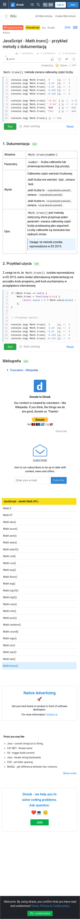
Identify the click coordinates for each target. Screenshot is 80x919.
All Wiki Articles (44, 16)
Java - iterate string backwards (24, 757)
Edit (34, 144)
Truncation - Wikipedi (23, 370)
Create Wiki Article (65, 16)
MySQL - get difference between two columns (32, 766)
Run (10, 126)
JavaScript (33, 27)
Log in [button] (60, 5)
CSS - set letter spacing (20, 762)
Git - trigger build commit (20, 752)
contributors (27, 53)
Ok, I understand (40, 913)
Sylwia (63, 65)
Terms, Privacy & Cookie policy (50, 906)
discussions (70, 53)
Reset (70, 126)
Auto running (31, 126)
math (52, 27)
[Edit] (67, 27)
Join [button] (72, 5)
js (45, 27)
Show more (69, 773)
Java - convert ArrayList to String (25, 743)
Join (39, 822)
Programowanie (14, 27)
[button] (32, 4)
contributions (49, 53)
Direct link (61, 431)
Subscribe (59, 480)
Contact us (52, 714)
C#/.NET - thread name (20, 748)
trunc (7, 32)
